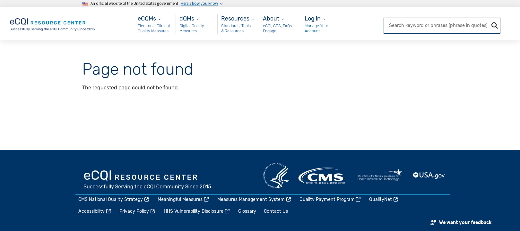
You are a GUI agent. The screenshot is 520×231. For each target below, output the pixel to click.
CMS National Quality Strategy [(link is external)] (114, 199)
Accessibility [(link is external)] (95, 211)
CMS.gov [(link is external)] (322, 176)
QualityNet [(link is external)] (384, 199)
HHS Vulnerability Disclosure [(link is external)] (197, 211)
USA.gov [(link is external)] (429, 175)
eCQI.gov (147, 180)
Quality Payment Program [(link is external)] (330, 199)
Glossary (247, 211)
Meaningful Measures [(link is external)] (184, 199)
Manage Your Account (316, 28)
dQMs (186, 18)
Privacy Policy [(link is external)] (137, 211)
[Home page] (53, 23)
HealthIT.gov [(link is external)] (380, 176)
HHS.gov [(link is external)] (276, 175)
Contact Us (276, 211)
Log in (313, 18)
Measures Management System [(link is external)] (254, 199)
